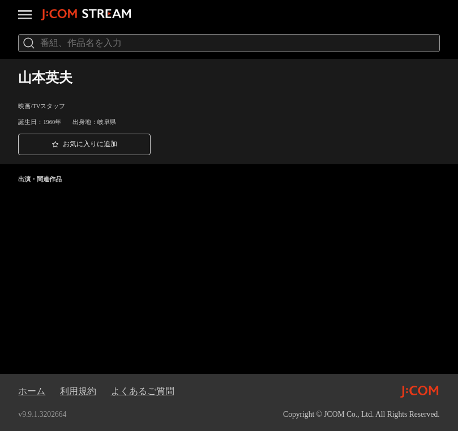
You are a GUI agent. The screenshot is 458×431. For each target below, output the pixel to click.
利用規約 (78, 391)
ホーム (31, 391)
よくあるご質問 (142, 391)
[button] (84, 144)
